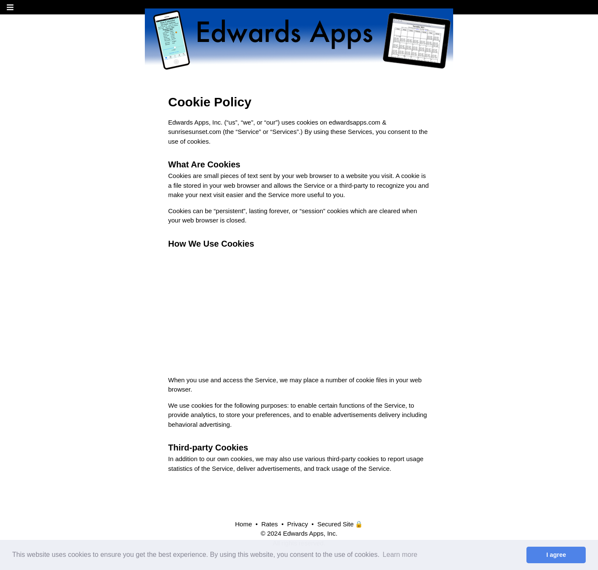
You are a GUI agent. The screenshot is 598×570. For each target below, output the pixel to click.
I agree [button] (556, 554)
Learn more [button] (400, 554)
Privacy (297, 524)
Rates (269, 524)
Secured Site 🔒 (340, 524)
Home (243, 524)
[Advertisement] (299, 309)
